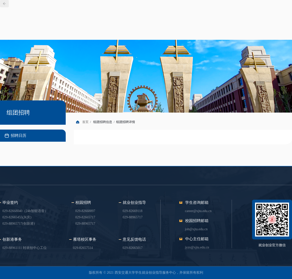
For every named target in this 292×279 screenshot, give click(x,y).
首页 (85, 122)
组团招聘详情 (125, 122)
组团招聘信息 (102, 122)
